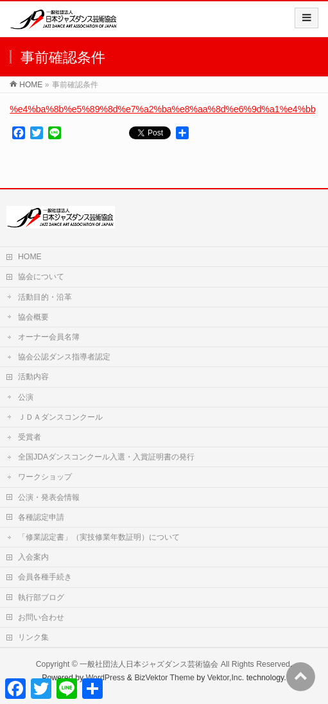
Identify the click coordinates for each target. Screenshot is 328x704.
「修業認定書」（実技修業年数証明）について (102, 537)
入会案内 (33, 557)
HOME (30, 256)
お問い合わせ (41, 617)
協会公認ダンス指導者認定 (64, 356)
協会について (41, 276)
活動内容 (33, 376)
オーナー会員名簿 (49, 336)
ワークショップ (45, 476)
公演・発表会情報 (49, 497)
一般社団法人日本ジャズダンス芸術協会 (149, 664)
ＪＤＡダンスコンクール (60, 417)
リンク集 (33, 637)
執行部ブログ (41, 597)
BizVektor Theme (164, 677)
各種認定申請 (41, 517)
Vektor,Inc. (226, 677)
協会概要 (33, 317)
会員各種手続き (45, 576)
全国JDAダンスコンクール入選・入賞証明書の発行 (106, 456)
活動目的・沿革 (45, 297)
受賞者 (29, 437)
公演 (25, 397)
